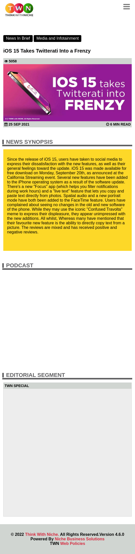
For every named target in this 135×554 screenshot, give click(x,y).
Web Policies (72, 543)
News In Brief (18, 38)
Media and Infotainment (57, 38)
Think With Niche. (42, 534)
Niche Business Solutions (79, 539)
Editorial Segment (35, 375)
